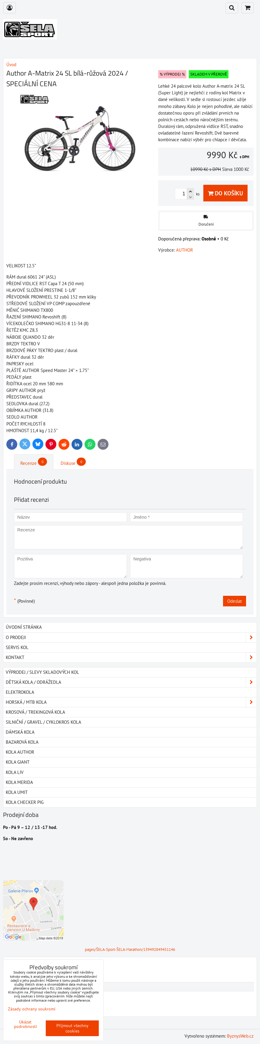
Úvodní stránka (24, 627)
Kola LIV (15, 772)
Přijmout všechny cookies (72, 1028)
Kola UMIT (17, 792)
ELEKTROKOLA (20, 692)
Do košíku (225, 193)
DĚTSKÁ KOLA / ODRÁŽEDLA (131, 682)
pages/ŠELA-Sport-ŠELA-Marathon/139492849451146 (130, 949)
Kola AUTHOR (20, 752)
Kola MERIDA (19, 782)
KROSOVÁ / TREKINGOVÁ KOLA (35, 712)
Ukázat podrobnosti (25, 1024)
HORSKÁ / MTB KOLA (131, 702)
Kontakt (131, 657)
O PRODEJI (131, 637)
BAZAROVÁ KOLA (22, 742)
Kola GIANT (17, 762)
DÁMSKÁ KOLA (20, 732)
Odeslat (234, 601)
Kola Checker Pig (25, 802)
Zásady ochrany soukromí (31, 1009)
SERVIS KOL (17, 647)
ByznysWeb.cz (240, 1036)
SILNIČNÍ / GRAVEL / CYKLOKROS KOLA (43, 722)
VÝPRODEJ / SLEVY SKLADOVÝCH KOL (42, 672)
